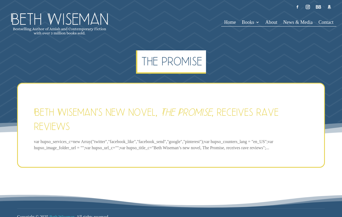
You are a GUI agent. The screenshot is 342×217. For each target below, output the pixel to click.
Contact (325, 22)
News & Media (298, 22)
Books (248, 22)
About (271, 22)
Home (230, 22)
